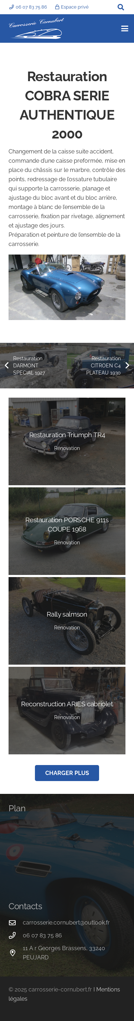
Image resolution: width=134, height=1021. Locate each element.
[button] (121, 7)
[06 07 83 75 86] (16, 935)
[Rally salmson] (67, 621)
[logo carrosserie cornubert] (36, 28)
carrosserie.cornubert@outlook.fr (66, 922)
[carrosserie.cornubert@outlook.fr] (16, 922)
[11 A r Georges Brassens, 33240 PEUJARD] (16, 952)
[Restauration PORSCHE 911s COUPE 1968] (67, 531)
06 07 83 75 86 (42, 935)
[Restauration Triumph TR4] (67, 441)
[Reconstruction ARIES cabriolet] (67, 710)
